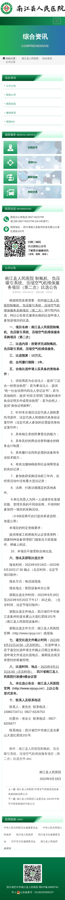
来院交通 (32, 192)
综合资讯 (47, 58)
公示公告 (10, 61)
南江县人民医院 (30, 58)
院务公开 (11, 94)
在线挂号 (32, 147)
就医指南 (32, 177)
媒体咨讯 (11, 112)
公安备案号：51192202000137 (35, 892)
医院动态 (11, 103)
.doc (32, 753)
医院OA (10, 121)
